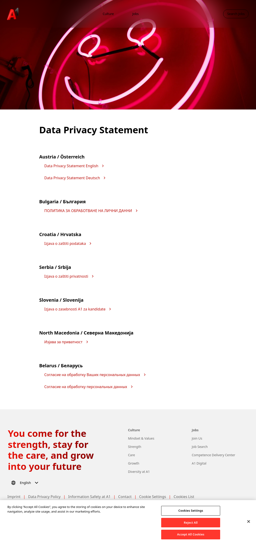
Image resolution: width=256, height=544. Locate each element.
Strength (134, 446)
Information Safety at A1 (89, 496)
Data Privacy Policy (44, 496)
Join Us (197, 438)
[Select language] (25, 482)
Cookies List (184, 496)
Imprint (14, 496)
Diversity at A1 (139, 471)
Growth (133, 463)
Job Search (200, 446)
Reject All (191, 524)
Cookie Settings (152, 496)
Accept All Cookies (190, 536)
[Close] (249, 523)
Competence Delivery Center (213, 455)
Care (131, 455)
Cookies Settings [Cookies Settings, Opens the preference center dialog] (190, 512)
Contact (125, 496)
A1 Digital (199, 463)
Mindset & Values (141, 438)
